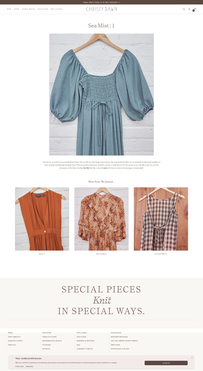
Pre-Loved (115, 345)
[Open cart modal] (194, 9)
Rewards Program (119, 337)
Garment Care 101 (85, 349)
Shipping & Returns (85, 341)
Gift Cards (82, 333)
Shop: (10, 333)
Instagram (116, 333)
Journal (46, 349)
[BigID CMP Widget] (101, 362)
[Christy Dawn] (101, 9)
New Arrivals (14, 337)
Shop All (12, 345)
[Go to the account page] (189, 9)
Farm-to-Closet (15, 341)
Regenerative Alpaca (52, 341)
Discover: (46, 333)
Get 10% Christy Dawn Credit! (124, 341)
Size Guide (81, 337)
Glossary (46, 345)
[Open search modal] (183, 9)
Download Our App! (120, 349)
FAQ (78, 345)
